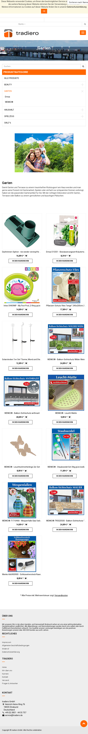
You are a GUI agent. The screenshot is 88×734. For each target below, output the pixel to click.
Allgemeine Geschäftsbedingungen (15, 645)
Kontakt (5, 677)
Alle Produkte (11, 78)
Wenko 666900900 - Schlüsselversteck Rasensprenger (26, 574)
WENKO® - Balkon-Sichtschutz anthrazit (22, 413)
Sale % (7, 123)
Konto (22, 24)
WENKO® (9, 102)
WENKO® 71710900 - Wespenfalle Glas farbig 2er (23, 521)
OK (44, 11)
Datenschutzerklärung (76, 7)
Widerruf (5, 649)
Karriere (5, 674)
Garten (52, 54)
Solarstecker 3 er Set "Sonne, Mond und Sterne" (23, 359)
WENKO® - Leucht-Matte (66, 413)
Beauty (8, 85)
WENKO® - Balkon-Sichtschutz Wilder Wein (66, 359)
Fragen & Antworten (10, 683)
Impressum (6, 642)
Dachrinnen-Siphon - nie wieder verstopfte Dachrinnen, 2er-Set (29, 252)
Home (35, 54)
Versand (5, 680)
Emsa (7, 97)
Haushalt (9, 110)
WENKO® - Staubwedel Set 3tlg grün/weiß (66, 467)
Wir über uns (7, 670)
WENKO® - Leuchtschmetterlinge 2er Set (22, 467)
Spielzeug (9, 116)
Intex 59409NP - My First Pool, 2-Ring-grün (22, 306)
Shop (43, 54)
